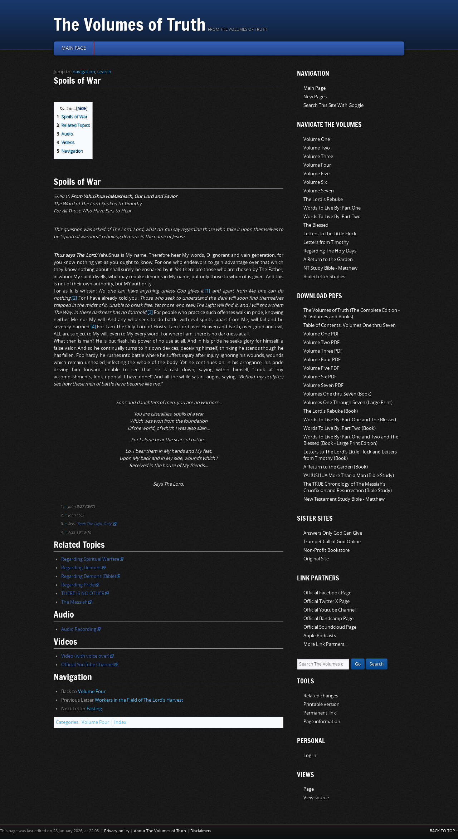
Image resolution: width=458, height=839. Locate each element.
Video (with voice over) (85, 656)
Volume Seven (318, 190)
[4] (93, 326)
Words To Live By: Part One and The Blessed (349, 419)
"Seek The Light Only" (94, 524)
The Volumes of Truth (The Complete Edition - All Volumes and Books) (351, 313)
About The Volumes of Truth (160, 831)
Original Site (316, 558)
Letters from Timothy (326, 242)
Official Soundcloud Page (329, 627)
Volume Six (315, 182)
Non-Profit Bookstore (326, 550)
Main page (74, 48)
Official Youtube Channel (329, 610)
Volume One (316, 139)
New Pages (315, 96)
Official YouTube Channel (87, 664)
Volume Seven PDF (323, 385)
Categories (67, 722)
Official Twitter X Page (326, 601)
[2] (74, 298)
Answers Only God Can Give (332, 533)
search (104, 71)
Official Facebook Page (327, 592)
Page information (321, 721)
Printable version (321, 704)
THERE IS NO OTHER (82, 593)
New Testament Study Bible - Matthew (344, 499)
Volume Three (318, 156)
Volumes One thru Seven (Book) (337, 394)
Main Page (314, 88)
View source (316, 797)
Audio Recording (78, 629)
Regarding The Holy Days (329, 251)
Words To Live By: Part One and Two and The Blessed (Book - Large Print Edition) (350, 440)
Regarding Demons (81, 567)
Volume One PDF (321, 334)
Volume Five (316, 173)
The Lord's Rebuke (323, 199)
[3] (150, 312)
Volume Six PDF (320, 376)
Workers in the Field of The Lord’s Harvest (139, 700)
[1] (207, 291)
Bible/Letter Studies (324, 276)
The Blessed (315, 225)
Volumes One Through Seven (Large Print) (348, 402)
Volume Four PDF (322, 359)
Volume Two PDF (321, 342)
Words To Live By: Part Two (332, 216)
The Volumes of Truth (130, 24)
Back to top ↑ (444, 831)
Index (120, 722)
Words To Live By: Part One (332, 208)
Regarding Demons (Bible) (88, 576)
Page (308, 789)
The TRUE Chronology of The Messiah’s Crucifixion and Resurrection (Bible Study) (347, 487)
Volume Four (92, 691)
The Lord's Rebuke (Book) (330, 411)
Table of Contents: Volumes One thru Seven (349, 325)
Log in (309, 755)
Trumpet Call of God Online (332, 541)
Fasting (94, 708)
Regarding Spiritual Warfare (90, 559)
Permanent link (319, 713)
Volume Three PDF (323, 351)
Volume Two (316, 148)
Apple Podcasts (319, 635)
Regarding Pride (78, 585)
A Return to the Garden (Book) (335, 467)
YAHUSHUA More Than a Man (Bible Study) (348, 475)
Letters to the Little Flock (329, 233)
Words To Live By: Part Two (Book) (339, 428)
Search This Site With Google (333, 105)
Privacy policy (117, 831)
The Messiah (74, 602)
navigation (84, 71)
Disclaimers (200, 831)
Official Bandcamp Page (328, 618)
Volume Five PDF (321, 368)
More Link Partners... (325, 644)
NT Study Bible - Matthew (330, 268)
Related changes (320, 695)
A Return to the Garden (328, 259)
